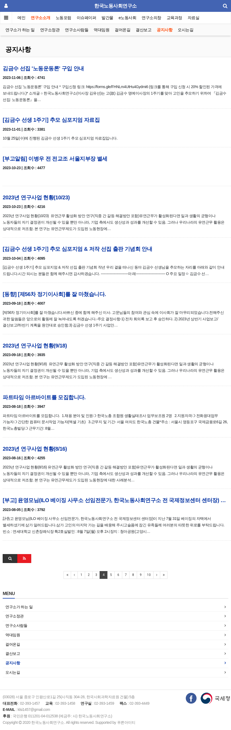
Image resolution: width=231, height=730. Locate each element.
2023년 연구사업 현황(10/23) (36, 197)
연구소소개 (40, 17)
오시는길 (185, 29)
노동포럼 (63, 17)
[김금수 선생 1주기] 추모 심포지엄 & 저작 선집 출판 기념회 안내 (77, 249)
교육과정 (174, 17)
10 (148, 575)
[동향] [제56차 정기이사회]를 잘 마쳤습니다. (54, 294)
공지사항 (164, 29)
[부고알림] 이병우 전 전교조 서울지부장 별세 (55, 159)
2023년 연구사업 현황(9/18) (35, 346)
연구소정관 (50, 29)
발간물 (107, 17)
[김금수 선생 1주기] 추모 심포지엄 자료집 (51, 120)
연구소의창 (151, 17)
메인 (21, 17)
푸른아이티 (126, 722)
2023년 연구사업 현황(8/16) (35, 449)
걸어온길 (122, 29)
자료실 (194, 17)
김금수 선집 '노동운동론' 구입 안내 (43, 68)
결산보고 (143, 29)
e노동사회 (127, 17)
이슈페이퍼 (86, 17)
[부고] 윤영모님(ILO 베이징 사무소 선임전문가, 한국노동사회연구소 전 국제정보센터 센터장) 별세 (115, 500)
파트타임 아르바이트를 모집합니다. (44, 397)
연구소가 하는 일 (20, 29)
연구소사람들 (76, 29)
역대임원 (101, 29)
